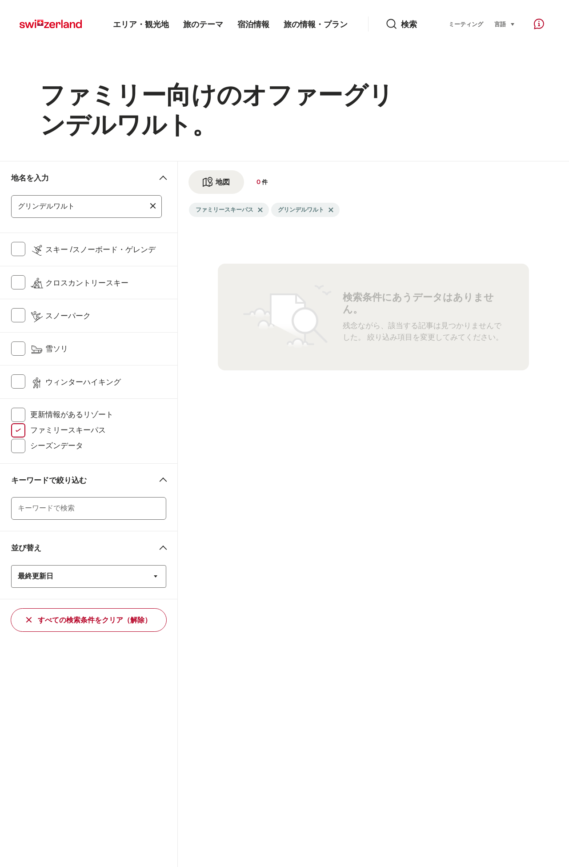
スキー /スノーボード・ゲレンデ (93, 249)
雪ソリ (49, 348)
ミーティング (466, 24)
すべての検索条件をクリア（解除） (89, 620)
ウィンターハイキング (75, 381)
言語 (504, 24)
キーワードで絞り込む (49, 480)
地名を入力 (30, 177)
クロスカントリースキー (79, 282)
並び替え (26, 547)
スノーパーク (60, 315)
